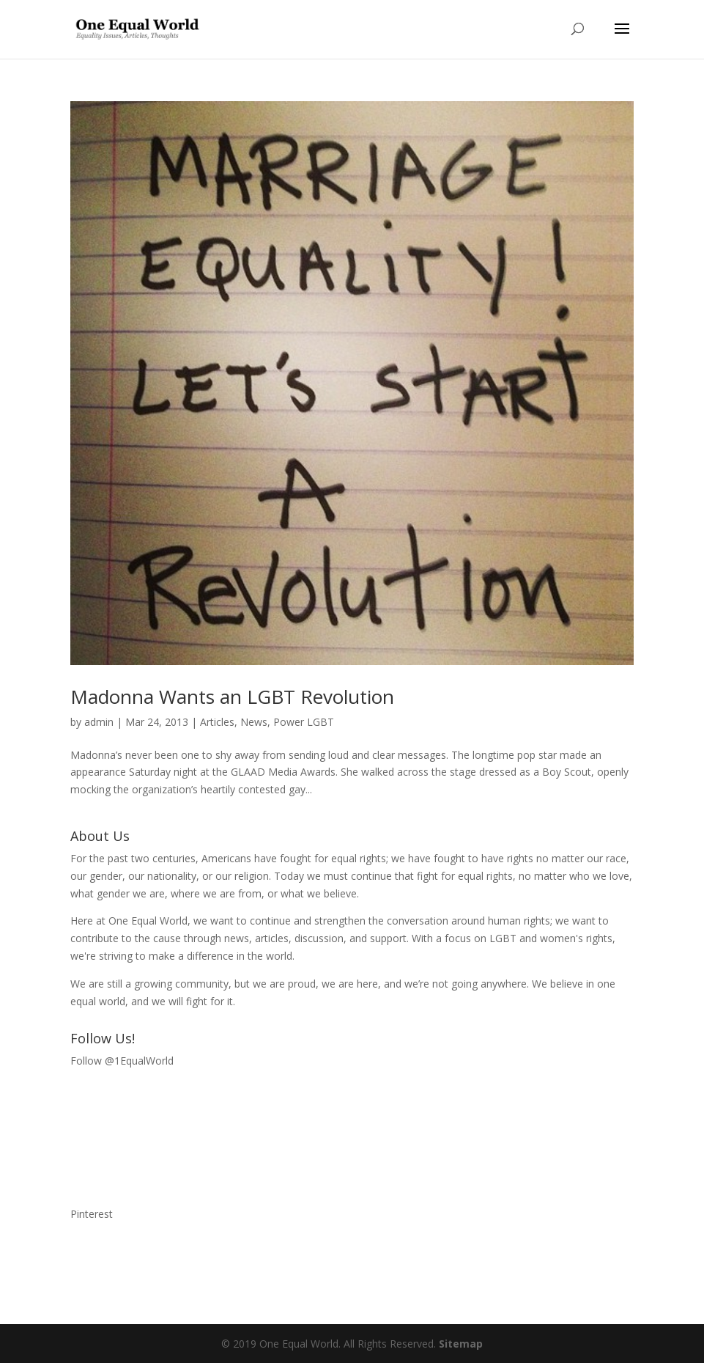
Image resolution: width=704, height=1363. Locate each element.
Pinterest (91, 1214)
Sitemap (461, 1344)
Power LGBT (303, 722)
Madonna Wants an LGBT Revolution (232, 696)
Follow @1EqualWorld (122, 1061)
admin (99, 722)
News (253, 722)
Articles (217, 722)
